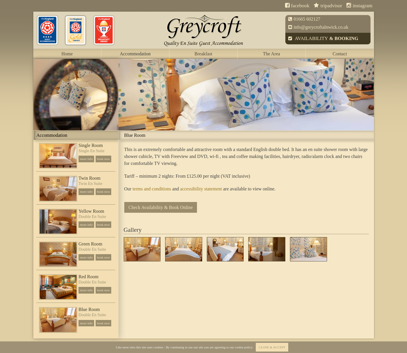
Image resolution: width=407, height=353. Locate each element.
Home (67, 53)
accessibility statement (201, 188)
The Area (271, 53)
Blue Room (89, 309)
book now (103, 159)
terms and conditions (151, 188)
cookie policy (243, 347)
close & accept (272, 347)
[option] (75, 94)
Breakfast (203, 53)
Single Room (91, 145)
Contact (340, 53)
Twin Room (90, 178)
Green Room (90, 244)
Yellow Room (91, 211)
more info (86, 159)
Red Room (88, 276)
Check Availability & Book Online (161, 207)
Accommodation (135, 53)
